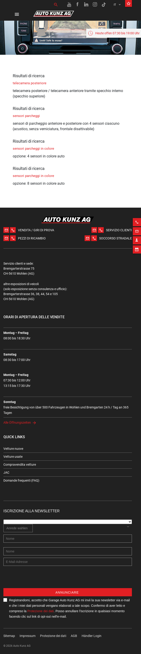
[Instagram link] (95, 4)
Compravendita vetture (19, 464)
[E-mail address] (67, 562)
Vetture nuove (13, 448)
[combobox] (18, 528)
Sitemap (9, 636)
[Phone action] (137, 215)
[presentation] (38, 579)
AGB (74, 636)
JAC (6, 472)
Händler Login (91, 636)
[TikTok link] (103, 4)
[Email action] (137, 224)
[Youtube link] (69, 4)
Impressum (27, 636)
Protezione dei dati (40, 611)
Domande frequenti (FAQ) (21, 480)
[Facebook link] (78, 4)
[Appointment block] (137, 242)
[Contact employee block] (137, 233)
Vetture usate (13, 456)
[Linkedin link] (86, 4)
